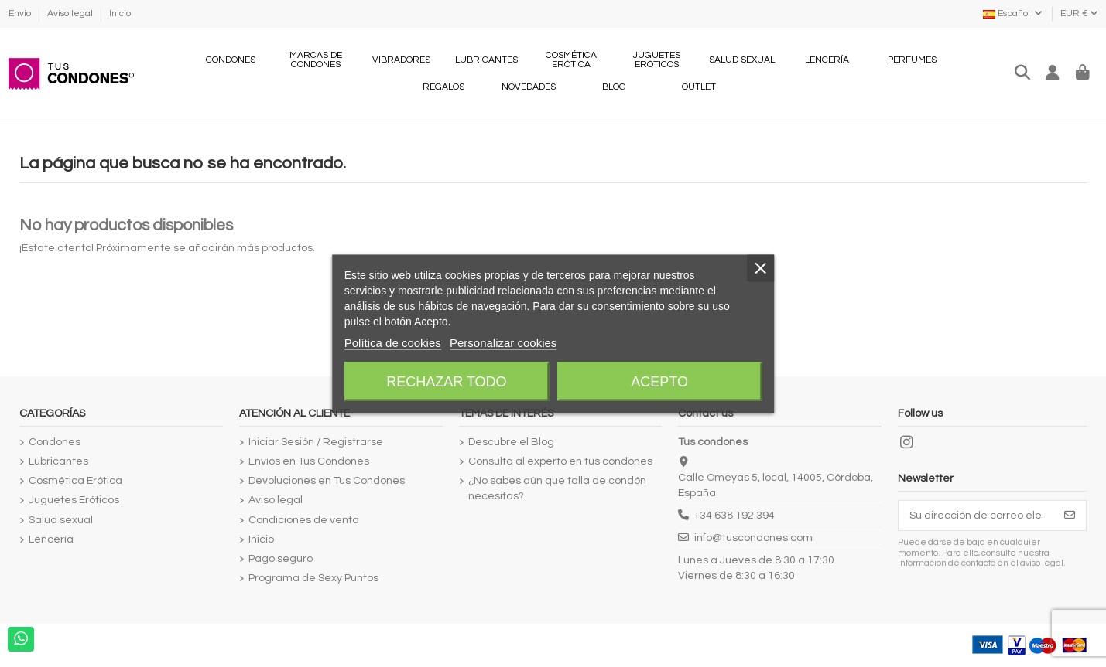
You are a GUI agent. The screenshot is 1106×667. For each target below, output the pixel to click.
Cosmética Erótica (75, 480)
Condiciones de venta (303, 520)
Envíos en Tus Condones (308, 461)
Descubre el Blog (511, 442)
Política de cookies (392, 342)
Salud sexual (61, 520)
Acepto (659, 381)
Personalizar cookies (503, 342)
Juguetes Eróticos (74, 500)
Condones (54, 442)
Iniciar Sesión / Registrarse (315, 442)
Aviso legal (71, 14)
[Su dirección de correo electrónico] (976, 515)
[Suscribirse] (1069, 515)
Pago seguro (280, 558)
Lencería (51, 539)
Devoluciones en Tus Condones (326, 480)
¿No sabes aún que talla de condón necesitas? (557, 488)
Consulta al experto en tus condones (560, 461)
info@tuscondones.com (753, 538)
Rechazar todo (446, 381)
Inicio (120, 14)
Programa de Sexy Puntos (313, 578)
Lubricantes (58, 461)
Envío (21, 14)
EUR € (1079, 14)
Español (1013, 14)
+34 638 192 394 (734, 515)
